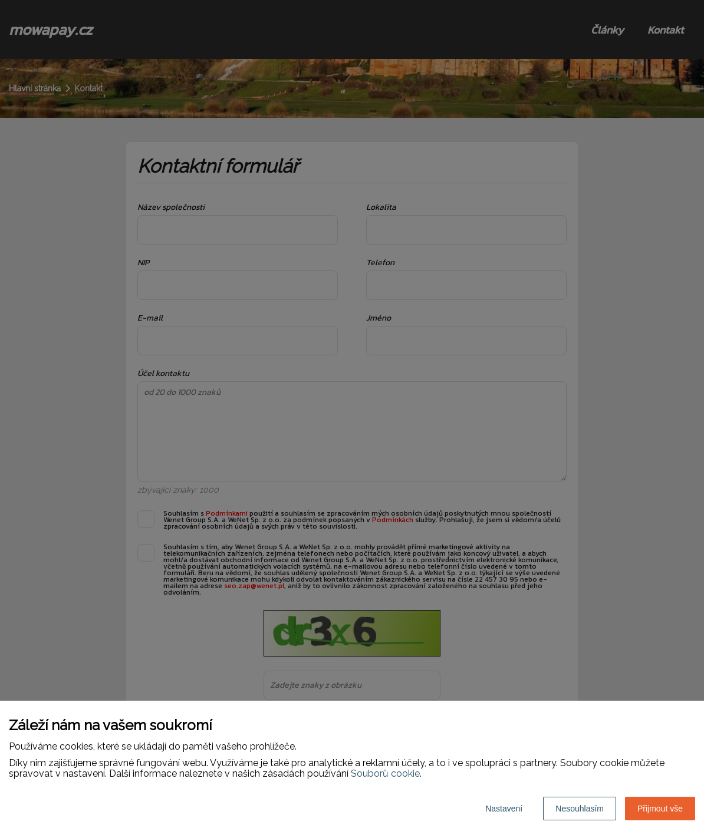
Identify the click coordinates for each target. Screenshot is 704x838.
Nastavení (503, 808)
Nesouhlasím (579, 808)
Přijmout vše (660, 808)
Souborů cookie (385, 773)
